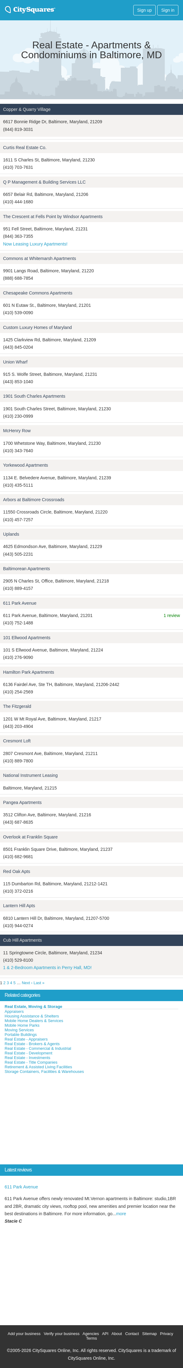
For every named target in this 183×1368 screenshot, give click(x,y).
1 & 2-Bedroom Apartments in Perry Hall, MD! (47, 967)
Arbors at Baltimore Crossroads (33, 499)
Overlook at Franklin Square (30, 836)
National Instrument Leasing (30, 775)
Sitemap (149, 1333)
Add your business (24, 1333)
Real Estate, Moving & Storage (33, 1006)
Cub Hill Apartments (22, 940)
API (105, 1333)
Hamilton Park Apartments (28, 672)
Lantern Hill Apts (19, 905)
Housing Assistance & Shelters (32, 1016)
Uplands (11, 534)
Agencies (91, 1333)
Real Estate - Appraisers (26, 1039)
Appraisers (14, 1011)
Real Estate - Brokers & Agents (32, 1043)
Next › (27, 982)
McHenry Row (17, 430)
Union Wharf (15, 361)
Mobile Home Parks (22, 1025)
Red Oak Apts (16, 871)
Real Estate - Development (28, 1053)
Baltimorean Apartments (26, 568)
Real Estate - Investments (27, 1057)
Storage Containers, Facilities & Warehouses (44, 1071)
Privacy (166, 1333)
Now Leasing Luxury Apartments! (35, 244)
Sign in (167, 10)
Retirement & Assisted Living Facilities (38, 1067)
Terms (91, 1338)
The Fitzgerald (17, 706)
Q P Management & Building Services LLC (44, 182)
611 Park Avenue (20, 603)
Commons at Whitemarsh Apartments (39, 258)
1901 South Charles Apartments (34, 396)
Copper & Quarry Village (27, 109)
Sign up (144, 10)
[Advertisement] (46, 1120)
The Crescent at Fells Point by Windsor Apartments (53, 216)
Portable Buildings (21, 1034)
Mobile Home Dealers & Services (34, 1020)
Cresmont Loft (17, 740)
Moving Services (19, 1030)
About (116, 1333)
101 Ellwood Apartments (26, 637)
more (121, 1213)
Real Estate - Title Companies (31, 1062)
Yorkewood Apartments (25, 465)
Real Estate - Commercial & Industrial (38, 1048)
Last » (38, 982)
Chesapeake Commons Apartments (37, 292)
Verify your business (62, 1333)
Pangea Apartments (22, 802)
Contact (132, 1333)
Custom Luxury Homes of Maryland (37, 327)
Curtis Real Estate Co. (24, 147)
